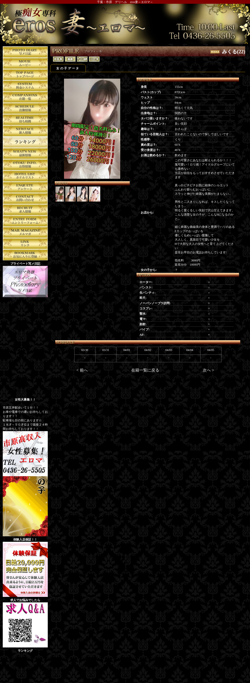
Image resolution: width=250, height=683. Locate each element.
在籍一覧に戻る (145, 370)
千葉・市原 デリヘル (112, 2)
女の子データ (68, 68)
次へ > (208, 370)
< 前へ (82, 370)
